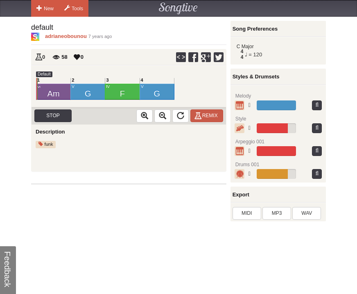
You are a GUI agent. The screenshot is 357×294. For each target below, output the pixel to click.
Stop (52, 115)
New (45, 8)
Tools (73, 8)
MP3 (277, 213)
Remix (207, 115)
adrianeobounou (66, 36)
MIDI (247, 213)
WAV (306, 213)
